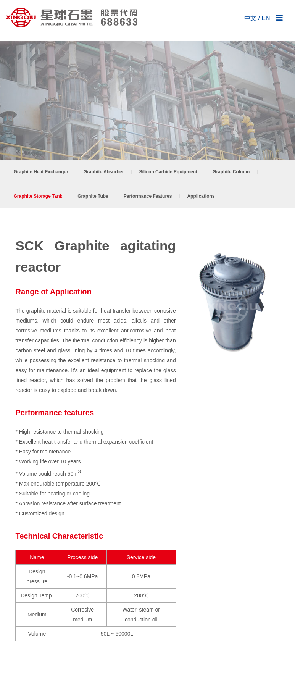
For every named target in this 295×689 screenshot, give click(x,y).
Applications (200, 196)
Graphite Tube (92, 196)
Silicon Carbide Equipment (168, 171)
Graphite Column (231, 171)
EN (265, 18)
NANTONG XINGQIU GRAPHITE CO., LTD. (72, 17)
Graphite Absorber (104, 171)
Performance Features (148, 196)
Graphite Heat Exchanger (40, 171)
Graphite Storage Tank (37, 196)
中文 (250, 18)
